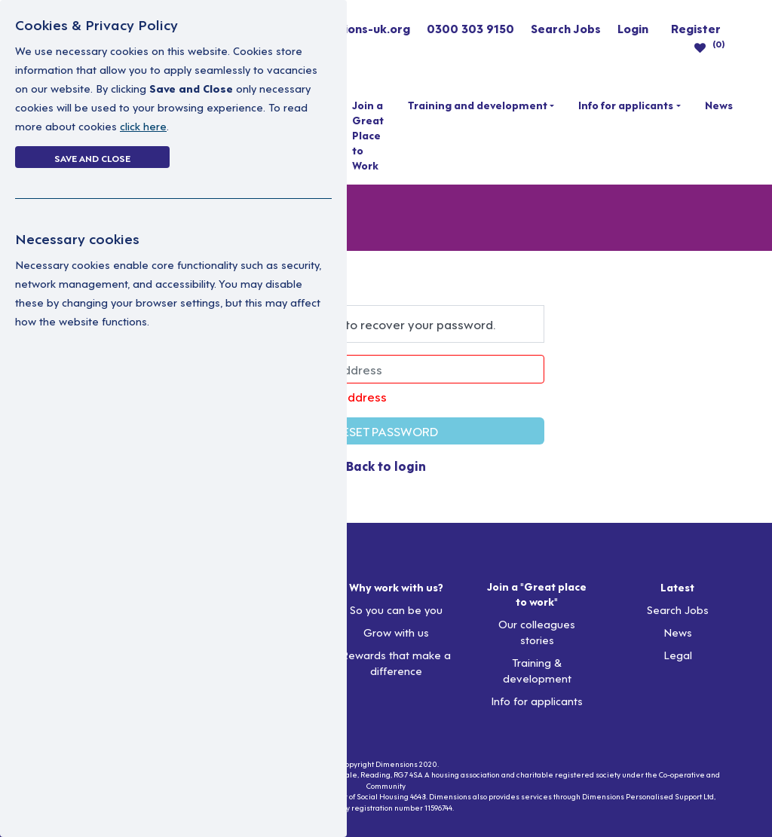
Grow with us (396, 632)
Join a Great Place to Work (368, 135)
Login (632, 28)
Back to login (386, 465)
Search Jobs (566, 28)
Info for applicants (625, 104)
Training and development (477, 104)
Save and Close (92, 157)
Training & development (537, 670)
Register (696, 28)
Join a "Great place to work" (537, 594)
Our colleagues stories (536, 631)
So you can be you (396, 609)
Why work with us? (396, 586)
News (719, 104)
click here (143, 125)
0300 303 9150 (470, 28)
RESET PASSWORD (386, 430)
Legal (677, 654)
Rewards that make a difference (396, 662)
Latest (677, 586)
